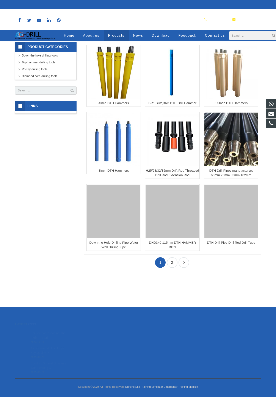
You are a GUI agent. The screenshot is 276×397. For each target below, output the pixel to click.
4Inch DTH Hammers (114, 134)
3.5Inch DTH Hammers (231, 134)
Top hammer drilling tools (38, 93)
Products (138, 52)
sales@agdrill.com (59, 4)
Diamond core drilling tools (39, 107)
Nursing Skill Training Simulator (144, 386)
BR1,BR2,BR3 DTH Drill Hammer (172, 134)
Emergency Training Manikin (181, 386)
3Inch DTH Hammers (114, 202)
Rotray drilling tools (34, 100)
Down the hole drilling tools (40, 86)
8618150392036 (29, 4)
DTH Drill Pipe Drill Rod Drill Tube (231, 274)
